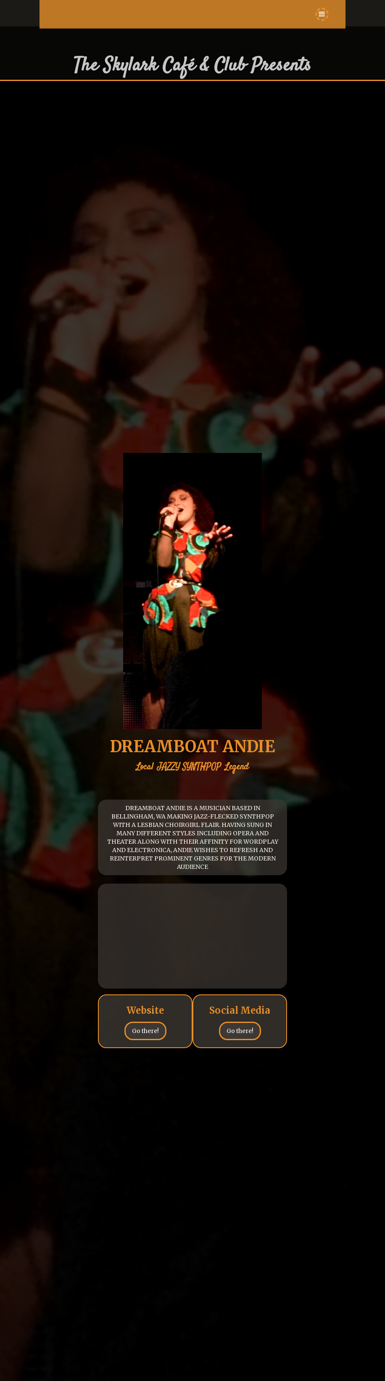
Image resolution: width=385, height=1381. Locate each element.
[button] (321, 14)
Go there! (145, 1031)
